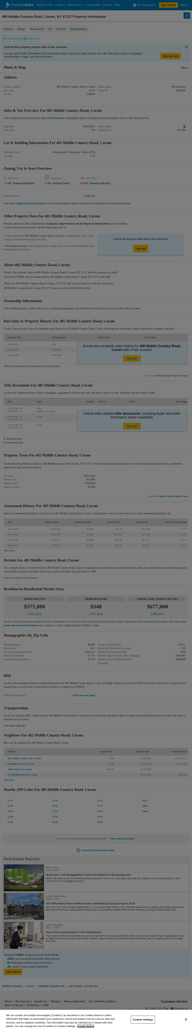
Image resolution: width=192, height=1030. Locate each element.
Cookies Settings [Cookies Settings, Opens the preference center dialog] (143, 1019)
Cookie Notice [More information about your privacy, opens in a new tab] (86, 1026)
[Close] (186, 1019)
